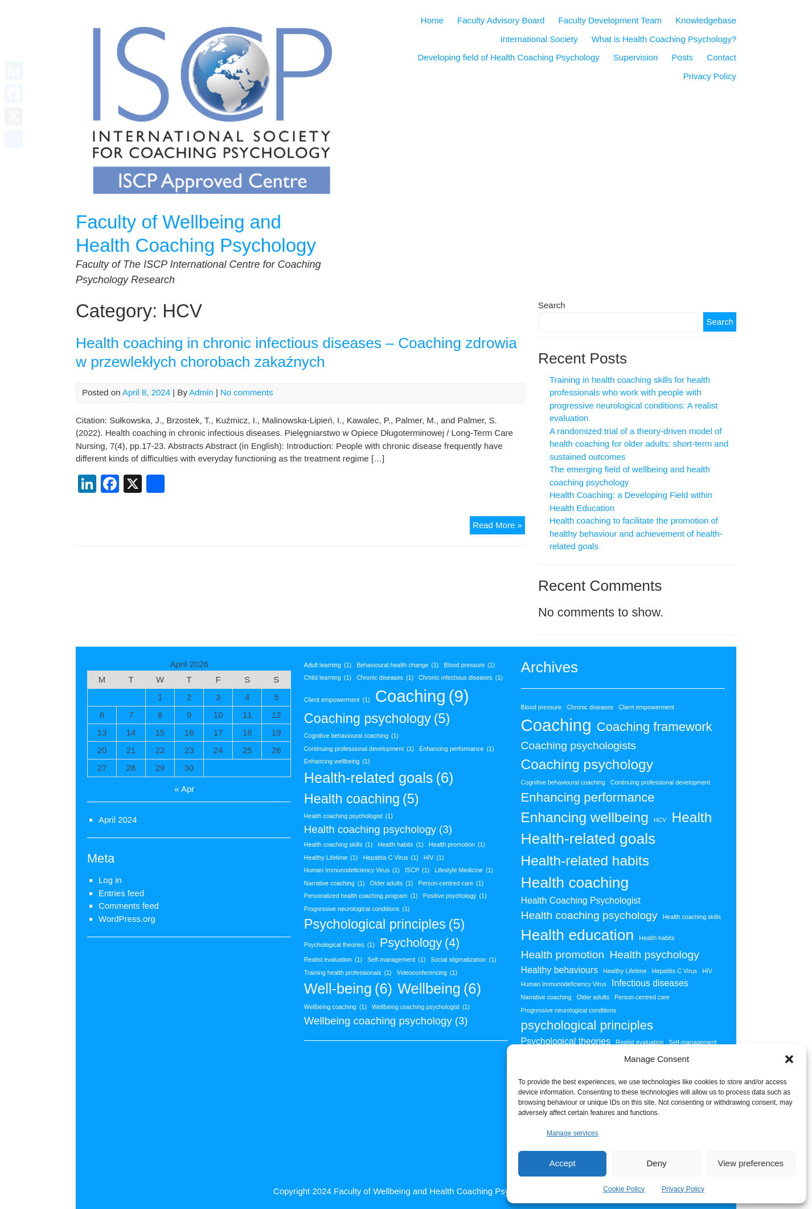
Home (432, 20)
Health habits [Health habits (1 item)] (400, 844)
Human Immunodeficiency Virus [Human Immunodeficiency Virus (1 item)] (352, 870)
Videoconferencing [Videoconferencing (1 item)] (427, 972)
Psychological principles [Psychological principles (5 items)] (384, 924)
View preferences (751, 1163)
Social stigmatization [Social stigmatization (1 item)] (463, 959)
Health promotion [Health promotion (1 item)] (457, 844)
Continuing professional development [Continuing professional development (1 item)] (359, 748)
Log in (110, 880)
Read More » (499, 526)
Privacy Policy (683, 1189)
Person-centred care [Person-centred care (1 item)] (451, 883)
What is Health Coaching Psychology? (664, 39)
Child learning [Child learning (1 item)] (327, 677)
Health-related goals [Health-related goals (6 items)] (379, 778)
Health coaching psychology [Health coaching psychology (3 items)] (378, 830)
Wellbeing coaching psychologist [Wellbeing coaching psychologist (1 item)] (421, 1006)
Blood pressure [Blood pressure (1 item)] (469, 664)
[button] (789, 1059)
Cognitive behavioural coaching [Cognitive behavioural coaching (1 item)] (351, 735)
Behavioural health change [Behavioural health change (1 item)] (397, 664)
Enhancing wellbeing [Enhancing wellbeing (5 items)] (585, 817)
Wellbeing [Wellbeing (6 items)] (439, 989)
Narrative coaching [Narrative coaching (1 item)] (334, 883)
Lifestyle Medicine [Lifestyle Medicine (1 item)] (463, 870)
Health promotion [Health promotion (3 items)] (563, 955)
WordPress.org (127, 919)
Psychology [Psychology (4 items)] (420, 943)
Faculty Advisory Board (500, 20)
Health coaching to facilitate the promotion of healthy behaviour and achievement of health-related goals (636, 533)
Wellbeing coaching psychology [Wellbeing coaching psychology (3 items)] (386, 1021)
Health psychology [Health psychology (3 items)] (654, 955)
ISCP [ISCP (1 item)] (417, 870)
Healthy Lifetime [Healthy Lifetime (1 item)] (331, 857)
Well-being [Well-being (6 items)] (348, 989)
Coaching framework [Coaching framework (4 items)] (654, 727)
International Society (539, 39)
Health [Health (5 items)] (692, 817)
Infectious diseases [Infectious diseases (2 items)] (650, 983)
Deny (656, 1163)
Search (551, 305)
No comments (246, 392)
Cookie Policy (624, 1189)
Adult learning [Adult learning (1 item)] (327, 664)
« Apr (184, 789)
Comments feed (129, 905)
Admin (201, 392)
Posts (683, 57)
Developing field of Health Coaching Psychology (509, 57)
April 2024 (118, 819)
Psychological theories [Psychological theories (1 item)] (339, 944)
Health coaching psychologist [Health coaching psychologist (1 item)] (348, 815)
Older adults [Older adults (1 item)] (391, 883)
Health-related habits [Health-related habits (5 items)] (585, 860)
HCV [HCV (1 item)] (660, 819)
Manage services (572, 1133)
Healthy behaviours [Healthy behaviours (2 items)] (559, 970)
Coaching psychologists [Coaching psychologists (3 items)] (578, 745)
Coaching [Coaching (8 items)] (556, 725)
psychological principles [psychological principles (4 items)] (587, 1025)
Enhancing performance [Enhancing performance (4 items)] (588, 797)
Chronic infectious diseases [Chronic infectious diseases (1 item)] (461, 677)
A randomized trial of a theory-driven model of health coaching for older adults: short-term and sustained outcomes (638, 443)
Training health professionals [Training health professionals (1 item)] (348, 972)
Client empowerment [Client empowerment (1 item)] (337, 699)
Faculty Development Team (610, 20)
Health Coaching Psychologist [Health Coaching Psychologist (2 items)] (581, 900)
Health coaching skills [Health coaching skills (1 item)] (338, 844)
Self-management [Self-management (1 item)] (396, 959)
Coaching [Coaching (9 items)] (422, 696)
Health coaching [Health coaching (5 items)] (361, 799)
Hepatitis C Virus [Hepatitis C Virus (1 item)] (390, 857)
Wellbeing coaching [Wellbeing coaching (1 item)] (335, 1006)
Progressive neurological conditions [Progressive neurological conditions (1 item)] (357, 908)
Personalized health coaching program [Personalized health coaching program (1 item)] (361, 895)
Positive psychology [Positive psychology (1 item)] (455, 895)
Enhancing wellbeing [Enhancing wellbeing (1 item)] (337, 761)
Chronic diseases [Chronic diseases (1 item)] (384, 677)
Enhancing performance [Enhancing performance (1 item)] (456, 748)
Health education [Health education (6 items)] (577, 934)
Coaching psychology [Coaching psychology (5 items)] (377, 719)
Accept (562, 1163)
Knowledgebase (705, 20)
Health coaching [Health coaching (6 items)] (575, 882)
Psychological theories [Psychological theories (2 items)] (566, 1041)
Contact (721, 57)
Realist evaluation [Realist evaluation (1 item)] (333, 959)
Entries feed (121, 893)
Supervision (635, 57)
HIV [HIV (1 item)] (434, 857)
